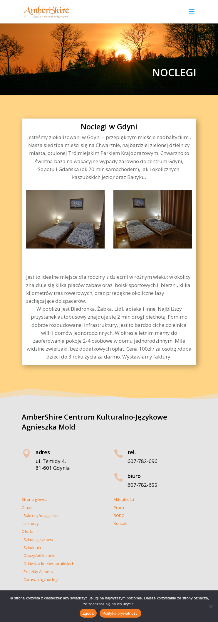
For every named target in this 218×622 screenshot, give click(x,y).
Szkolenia (31, 547)
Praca (119, 507)
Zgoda (88, 613)
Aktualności (124, 499)
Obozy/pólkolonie (39, 555)
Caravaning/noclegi (40, 579)
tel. (132, 452)
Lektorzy (30, 523)
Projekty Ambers (37, 571)
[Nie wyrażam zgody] (211, 606)
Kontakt (121, 523)
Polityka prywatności (121, 613)
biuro (134, 475)
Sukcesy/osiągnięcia (41, 515)
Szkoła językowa (37, 539)
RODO (119, 515)
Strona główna (35, 499)
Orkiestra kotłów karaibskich (48, 563)
